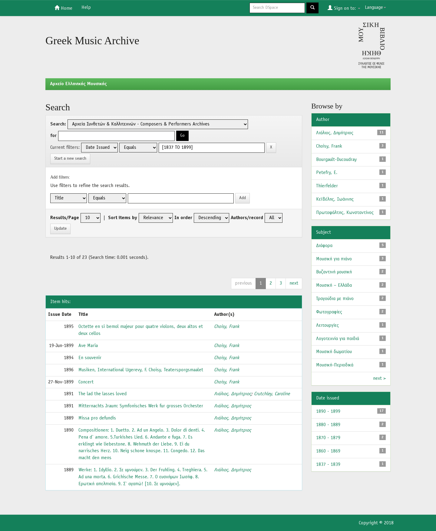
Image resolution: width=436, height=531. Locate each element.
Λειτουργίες (327, 325)
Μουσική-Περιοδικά (334, 365)
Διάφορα (324, 245)
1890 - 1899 (328, 411)
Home (63, 8)
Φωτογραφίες (329, 312)
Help (86, 7)
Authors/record (247, 217)
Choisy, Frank (226, 326)
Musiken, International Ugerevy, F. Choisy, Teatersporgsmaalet (140, 370)
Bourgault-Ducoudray (336, 159)
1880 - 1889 (328, 424)
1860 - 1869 (328, 451)
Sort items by (122, 217)
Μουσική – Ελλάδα (334, 285)
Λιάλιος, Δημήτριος (232, 394)
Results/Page (64, 217)
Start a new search (70, 158)
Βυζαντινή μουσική (334, 272)
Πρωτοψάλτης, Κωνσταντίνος (345, 212)
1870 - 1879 (328, 438)
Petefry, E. (326, 172)
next (293, 283)
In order (183, 217)
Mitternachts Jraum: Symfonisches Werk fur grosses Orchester (140, 406)
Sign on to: (344, 8)
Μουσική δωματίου (334, 351)
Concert (86, 382)
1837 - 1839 (328, 464)
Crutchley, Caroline (272, 394)
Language (375, 7)
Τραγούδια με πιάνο (335, 298)
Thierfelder (327, 186)
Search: (58, 124)
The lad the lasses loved (102, 394)
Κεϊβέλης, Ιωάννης (335, 199)
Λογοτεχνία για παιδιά (337, 338)
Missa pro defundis (97, 418)
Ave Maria (88, 345)
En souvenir (89, 358)
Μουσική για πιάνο (334, 259)
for (53, 135)
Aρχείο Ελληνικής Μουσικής (78, 84)
